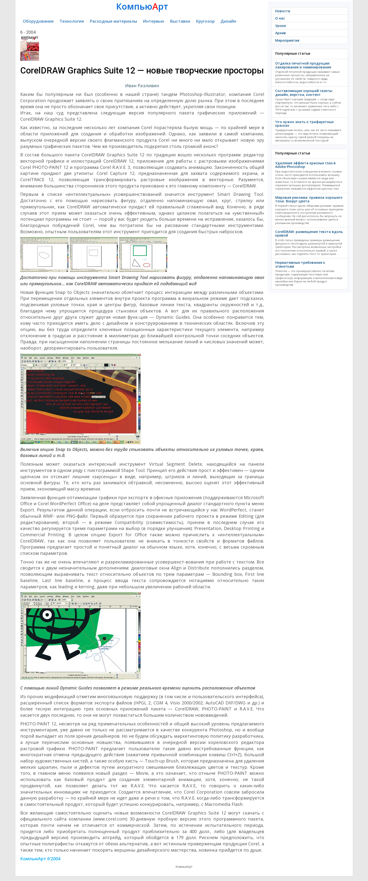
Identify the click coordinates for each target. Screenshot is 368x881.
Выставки (180, 21)
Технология (72, 21)
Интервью (153, 21)
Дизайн (228, 21)
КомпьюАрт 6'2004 (40, 858)
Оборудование (38, 21)
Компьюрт (142, 6)
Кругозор (205, 21)
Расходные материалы (113, 21)
